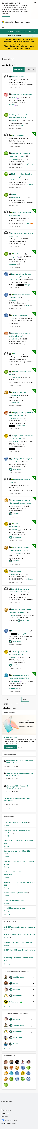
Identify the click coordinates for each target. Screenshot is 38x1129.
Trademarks (4, 1116)
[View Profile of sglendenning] (15, 681)
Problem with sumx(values (20, 631)
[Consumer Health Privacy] (19, 1123)
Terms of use (5, 1113)
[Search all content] (21, 36)
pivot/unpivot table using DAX (21, 459)
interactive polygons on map (14, 900)
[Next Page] (23, 704)
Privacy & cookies (6, 1110)
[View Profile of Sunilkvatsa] (14, 574)
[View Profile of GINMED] (14, 98)
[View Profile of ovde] (27, 305)
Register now (25, 48)
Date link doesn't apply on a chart (15, 893)
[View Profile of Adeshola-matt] (15, 198)
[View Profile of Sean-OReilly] (15, 441)
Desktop (6, 825)
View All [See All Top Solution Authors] (7, 1006)
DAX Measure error (20, 135)
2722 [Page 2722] (18, 699)
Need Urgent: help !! (20, 392)
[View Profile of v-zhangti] (27, 285)
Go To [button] (31, 31)
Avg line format (16, 571)
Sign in (18, 31)
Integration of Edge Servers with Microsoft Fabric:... (17, 787)
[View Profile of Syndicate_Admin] (22, 634)
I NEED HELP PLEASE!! (20, 315)
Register (10, 31)
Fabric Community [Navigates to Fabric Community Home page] (23, 22)
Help (24, 31)
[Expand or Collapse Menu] (3, 27)
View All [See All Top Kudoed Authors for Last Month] (7, 1048)
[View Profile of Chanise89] (14, 530)
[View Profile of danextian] (16, 561)
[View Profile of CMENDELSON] (15, 377)
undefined (14, 195)
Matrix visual (18, 354)
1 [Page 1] (7, 699)
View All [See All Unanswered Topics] (7, 809)
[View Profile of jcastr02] (13, 657)
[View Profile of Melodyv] (13, 300)
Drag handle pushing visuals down (16, 822)
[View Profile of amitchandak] (17, 469)
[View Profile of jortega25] (14, 615)
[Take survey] (10, 747)
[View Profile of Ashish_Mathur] (17, 537)
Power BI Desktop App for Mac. (14, 908)
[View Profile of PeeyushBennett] (16, 395)
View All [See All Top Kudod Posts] (7, 964)
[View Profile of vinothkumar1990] (16, 418)
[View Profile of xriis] (12, 318)
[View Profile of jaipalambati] (15, 462)
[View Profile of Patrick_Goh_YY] (16, 553)
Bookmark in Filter (17, 77)
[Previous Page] (3, 699)
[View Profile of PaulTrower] (14, 159)
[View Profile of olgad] (27, 223)
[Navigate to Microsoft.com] (7, 22)
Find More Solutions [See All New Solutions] (7, 914)
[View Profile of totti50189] (14, 339)
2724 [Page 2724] (6, 704)
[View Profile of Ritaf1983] (16, 513)
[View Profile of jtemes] (13, 506)
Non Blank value (19, 254)
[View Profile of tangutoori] (14, 257)
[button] (19, 69)
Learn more (6, 16)
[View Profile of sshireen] (13, 121)
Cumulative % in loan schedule (21, 94)
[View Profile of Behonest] (14, 280)
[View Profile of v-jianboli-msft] (20, 426)
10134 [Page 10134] (18, 704)
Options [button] (29, 69)
